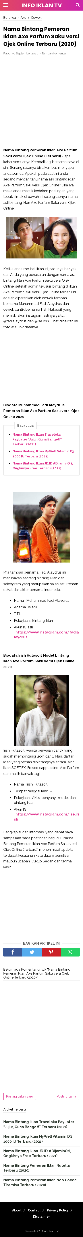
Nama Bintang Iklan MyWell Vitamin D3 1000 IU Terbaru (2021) (43, 453)
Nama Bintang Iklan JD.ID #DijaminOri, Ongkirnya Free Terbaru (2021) (43, 466)
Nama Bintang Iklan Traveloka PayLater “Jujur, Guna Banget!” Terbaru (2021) (37, 439)
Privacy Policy (58, 1210)
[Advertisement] (41, 101)
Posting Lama (66, 1096)
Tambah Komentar (54, 53)
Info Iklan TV (41, 5)
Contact (34, 1210)
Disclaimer (41, 1216)
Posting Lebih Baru (19, 1096)
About (16, 1210)
